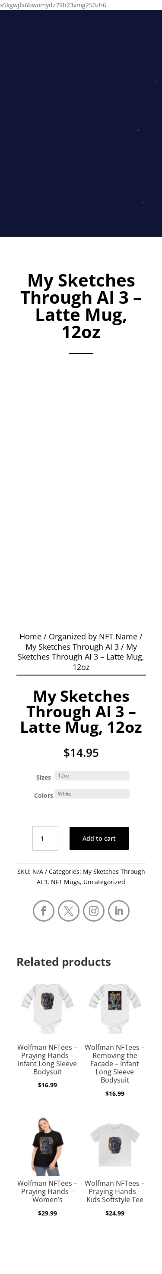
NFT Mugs (65, 882)
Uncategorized (104, 882)
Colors (43, 795)
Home (30, 636)
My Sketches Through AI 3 (72, 647)
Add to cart (99, 838)
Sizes (43, 777)
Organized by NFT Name (93, 636)
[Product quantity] (45, 838)
